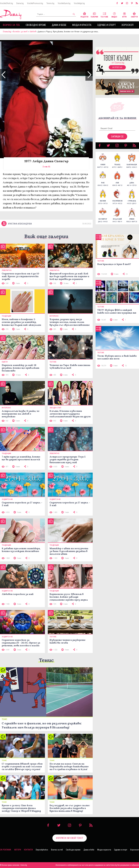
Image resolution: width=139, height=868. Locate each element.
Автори (17, 850)
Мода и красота (81, 24)
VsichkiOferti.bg (6, 3)
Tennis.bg (50, 3)
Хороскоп (127, 24)
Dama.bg (20, 3)
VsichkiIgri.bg (79, 3)
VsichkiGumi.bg (64, 3)
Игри (124, 14)
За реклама (5, 850)
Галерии (94, 14)
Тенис (46, 660)
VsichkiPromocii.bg (35, 3)
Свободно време (36, 24)
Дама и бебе (59, 24)
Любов (32, 31)
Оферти (134, 14)
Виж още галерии (46, 236)
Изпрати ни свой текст (69, 838)
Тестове (104, 14)
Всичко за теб (11, 24)
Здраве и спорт (106, 24)
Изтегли (117, 67)
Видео (114, 14)
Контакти (28, 850)
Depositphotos (42, 850)
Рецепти (84, 14)
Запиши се (117, 136)
